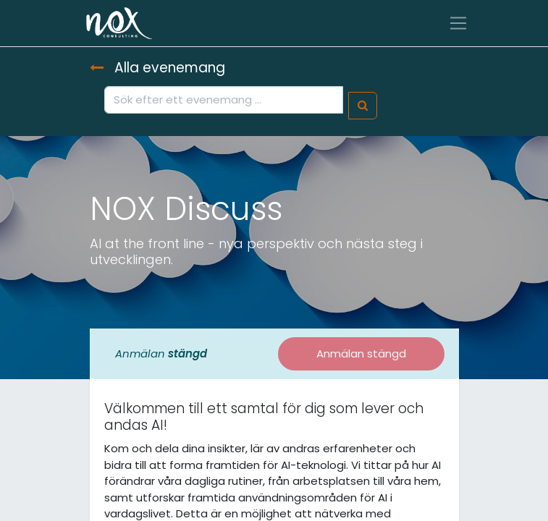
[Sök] (362, 106)
